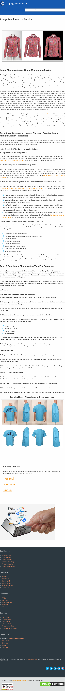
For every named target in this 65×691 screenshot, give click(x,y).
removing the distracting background (12, 160)
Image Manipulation (8, 566)
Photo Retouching (8, 562)
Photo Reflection (7, 564)
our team (47, 114)
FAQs (4, 598)
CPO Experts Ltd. (31, 659)
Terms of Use (6, 583)
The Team (5, 579)
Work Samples (7, 602)
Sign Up (8, 490)
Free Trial (8, 479)
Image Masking (7, 559)
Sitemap (5, 604)
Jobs (3, 607)
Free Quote (9, 484)
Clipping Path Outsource (20, 680)
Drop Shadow (6, 557)
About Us (5, 576)
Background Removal (9, 628)
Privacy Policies (7, 585)
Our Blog (5, 600)
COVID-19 (5, 587)
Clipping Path (6, 555)
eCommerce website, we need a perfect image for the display (21, 188)
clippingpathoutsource (15, 638)
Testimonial (6, 581)
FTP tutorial (6, 617)
